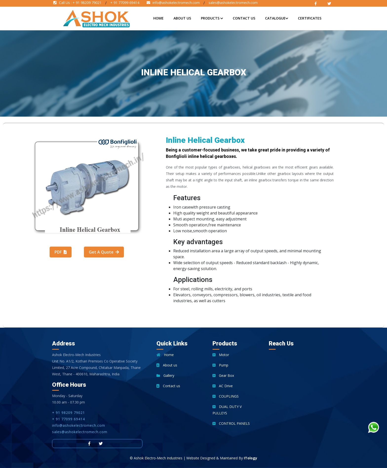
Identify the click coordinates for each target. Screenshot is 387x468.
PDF (61, 252)
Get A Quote (104, 252)
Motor (221, 354)
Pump (220, 365)
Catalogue (276, 18)
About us (166, 365)
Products (212, 18)
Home (158, 18)
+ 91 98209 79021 (68, 412)
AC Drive (223, 385)
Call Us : (77, 2)
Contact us (168, 385)
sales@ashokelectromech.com (79, 431)
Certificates (309, 18)
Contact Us (244, 18)
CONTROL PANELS (231, 423)
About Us (182, 18)
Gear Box (223, 375)
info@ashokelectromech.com (78, 425)
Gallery (165, 375)
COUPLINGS (226, 396)
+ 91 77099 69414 (68, 419)
